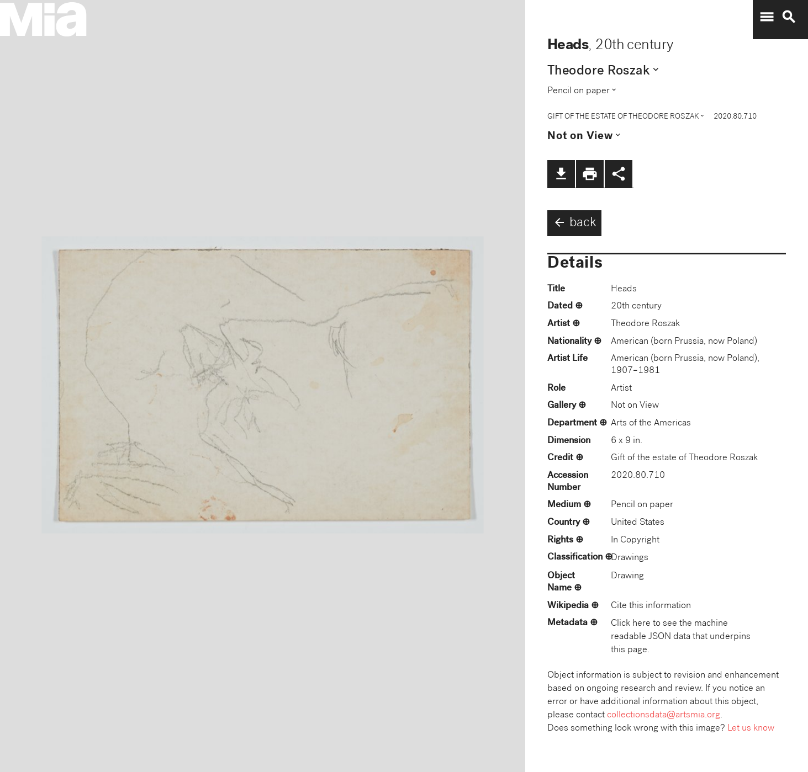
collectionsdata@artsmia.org (663, 715)
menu (766, 17)
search (788, 17)
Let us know (750, 728)
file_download (561, 174)
